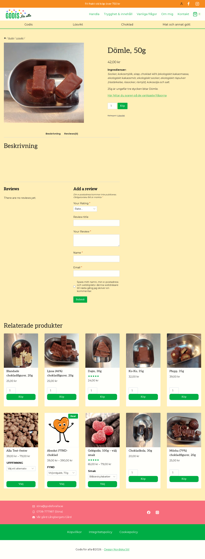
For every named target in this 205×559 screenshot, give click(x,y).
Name (78, 252)
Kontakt (183, 14)
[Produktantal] (112, 106)
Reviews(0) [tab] (71, 133)
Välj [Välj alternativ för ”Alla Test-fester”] (21, 484)
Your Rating (81, 203)
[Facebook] (188, 4)
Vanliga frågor (147, 14)
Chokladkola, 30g (140, 450)
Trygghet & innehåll (118, 14)
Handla (94, 14)
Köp (122, 105)
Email (77, 267)
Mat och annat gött (176, 24)
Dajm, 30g (95, 371)
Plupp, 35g (176, 371)
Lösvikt (78, 24)
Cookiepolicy (128, 532)
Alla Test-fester (16, 450)
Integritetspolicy (100, 532)
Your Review (82, 231)
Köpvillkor (74, 532)
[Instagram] (197, 4)
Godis (29, 24)
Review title (80, 217)
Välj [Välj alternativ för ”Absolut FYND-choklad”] (61, 484)
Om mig (167, 14)
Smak (92, 471)
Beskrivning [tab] (53, 133)
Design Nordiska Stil (116, 549)
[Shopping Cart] (197, 14)
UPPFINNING (15, 462)
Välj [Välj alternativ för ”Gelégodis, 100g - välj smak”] (102, 484)
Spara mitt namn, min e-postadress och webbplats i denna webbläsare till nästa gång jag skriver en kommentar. (97, 286)
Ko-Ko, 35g (136, 371)
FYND (51, 467)
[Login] (181, 4)
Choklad (127, 24)
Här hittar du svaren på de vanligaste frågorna (137, 95)
